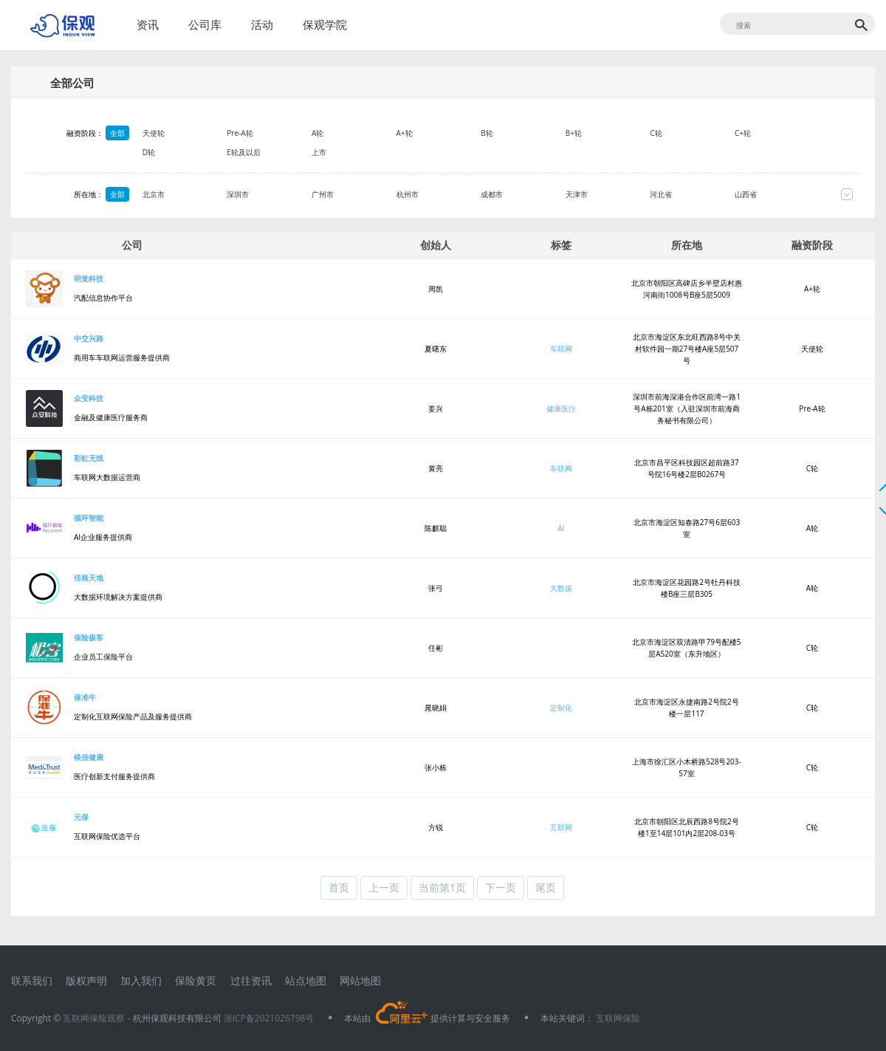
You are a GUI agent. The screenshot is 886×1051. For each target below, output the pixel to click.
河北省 (686, 194)
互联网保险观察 (94, 1018)
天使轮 (178, 133)
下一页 (500, 887)
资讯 (148, 24)
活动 (262, 24)
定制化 (561, 707)
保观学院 (325, 24)
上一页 (383, 887)
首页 (339, 887)
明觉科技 (88, 278)
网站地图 (360, 980)
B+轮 (598, 133)
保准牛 (85, 697)
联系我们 (31, 980)
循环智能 (88, 518)
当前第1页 (442, 887)
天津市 (601, 194)
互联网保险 (617, 1018)
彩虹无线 (88, 458)
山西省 (770, 194)
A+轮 (429, 133)
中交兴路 (88, 338)
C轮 (681, 133)
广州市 (347, 194)
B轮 (511, 133)
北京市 (178, 194)
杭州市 (432, 194)
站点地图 (305, 980)
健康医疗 (561, 408)
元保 (81, 817)
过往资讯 (251, 980)
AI (560, 528)
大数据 (561, 588)
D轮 (173, 152)
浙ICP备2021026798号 (269, 1018)
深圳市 (263, 194)
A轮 (342, 133)
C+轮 (767, 133)
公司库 (205, 24)
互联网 (561, 827)
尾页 (545, 887)
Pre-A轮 (265, 133)
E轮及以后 (269, 152)
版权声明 (86, 980)
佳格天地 (88, 577)
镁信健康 (88, 757)
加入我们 (141, 980)
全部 (117, 133)
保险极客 (88, 637)
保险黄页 (195, 980)
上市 (343, 152)
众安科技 (88, 398)
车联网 (561, 348)
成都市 (516, 194)
